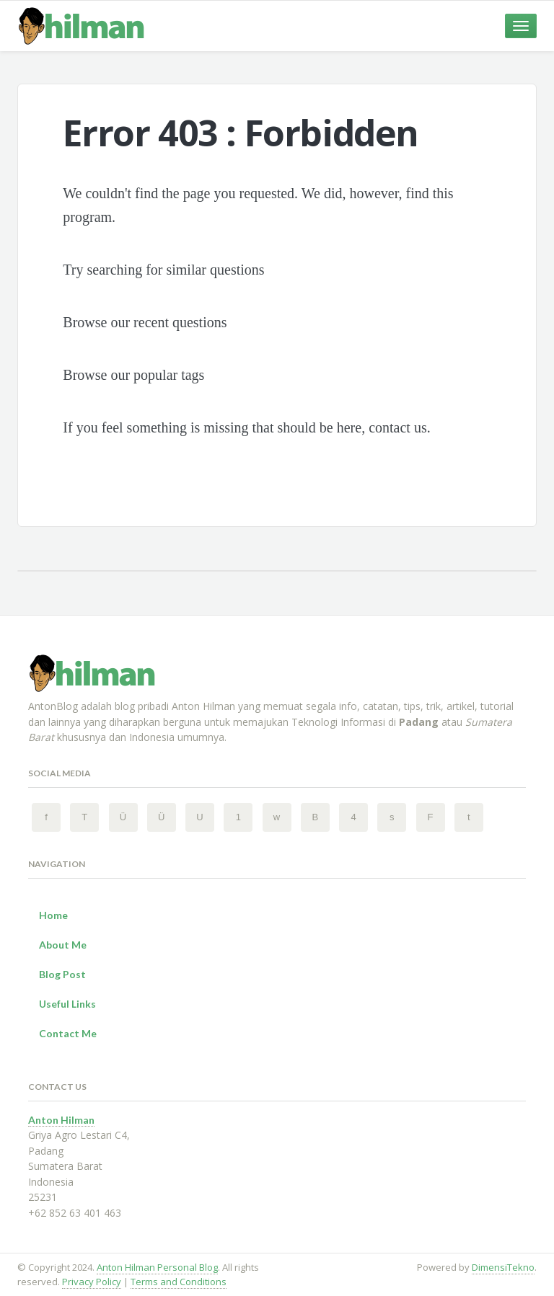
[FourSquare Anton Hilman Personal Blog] (353, 817)
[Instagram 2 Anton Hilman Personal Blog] (161, 817)
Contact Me (68, 1033)
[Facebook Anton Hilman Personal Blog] (46, 817)
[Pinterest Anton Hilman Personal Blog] (238, 817)
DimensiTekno (503, 1267)
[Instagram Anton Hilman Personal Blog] (123, 817)
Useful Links (67, 1004)
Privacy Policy (91, 1281)
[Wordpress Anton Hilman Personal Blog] (277, 817)
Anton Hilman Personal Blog (157, 1267)
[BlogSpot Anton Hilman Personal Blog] (315, 817)
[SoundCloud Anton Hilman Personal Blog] (391, 817)
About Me (63, 944)
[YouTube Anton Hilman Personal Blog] (199, 817)
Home (53, 915)
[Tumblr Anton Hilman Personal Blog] (468, 817)
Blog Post (62, 974)
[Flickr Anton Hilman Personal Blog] (430, 817)
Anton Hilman (61, 1120)
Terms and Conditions (179, 1281)
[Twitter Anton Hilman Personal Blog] (84, 817)
